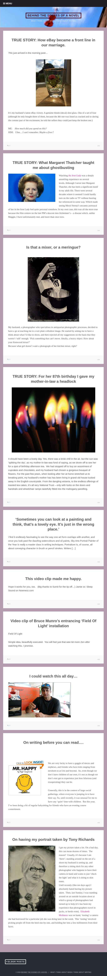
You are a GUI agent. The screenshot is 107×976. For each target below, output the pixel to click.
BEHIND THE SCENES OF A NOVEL (53, 15)
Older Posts (16, 962)
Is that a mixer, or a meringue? (53, 247)
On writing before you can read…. (53, 742)
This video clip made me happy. (53, 579)
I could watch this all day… (53, 676)
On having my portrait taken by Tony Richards (53, 839)
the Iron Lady (74, 175)
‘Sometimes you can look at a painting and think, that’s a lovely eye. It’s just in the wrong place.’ (53, 524)
